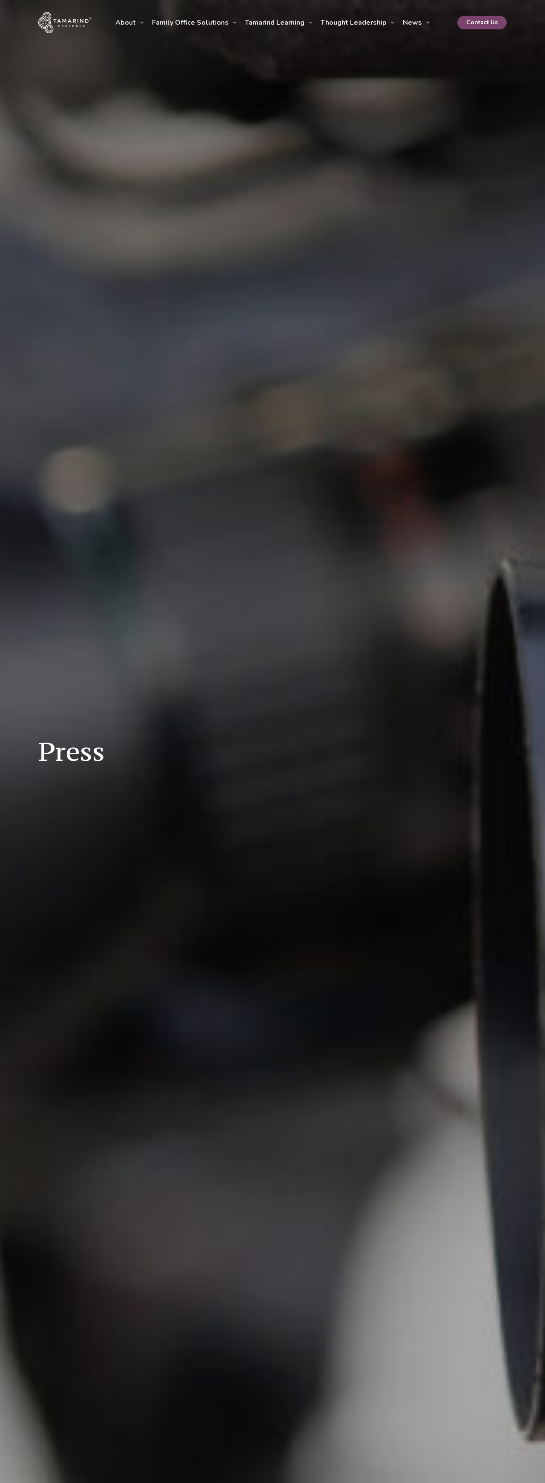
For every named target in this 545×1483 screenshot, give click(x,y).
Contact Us (482, 22)
